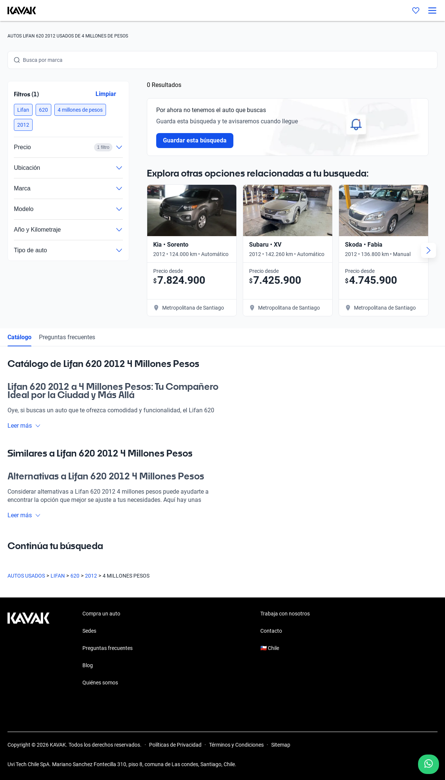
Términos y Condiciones (236, 745)
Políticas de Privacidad (175, 745)
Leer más (24, 425)
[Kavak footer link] (28, 649)
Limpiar (106, 93)
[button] (23, 110)
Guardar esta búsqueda (195, 140)
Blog (87, 665)
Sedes (89, 631)
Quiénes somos (100, 683)
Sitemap (280, 745)
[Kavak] (18, 10)
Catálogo (19, 337)
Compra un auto (101, 614)
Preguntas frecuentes (67, 337)
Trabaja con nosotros (285, 614)
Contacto (271, 631)
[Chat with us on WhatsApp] (428, 764)
